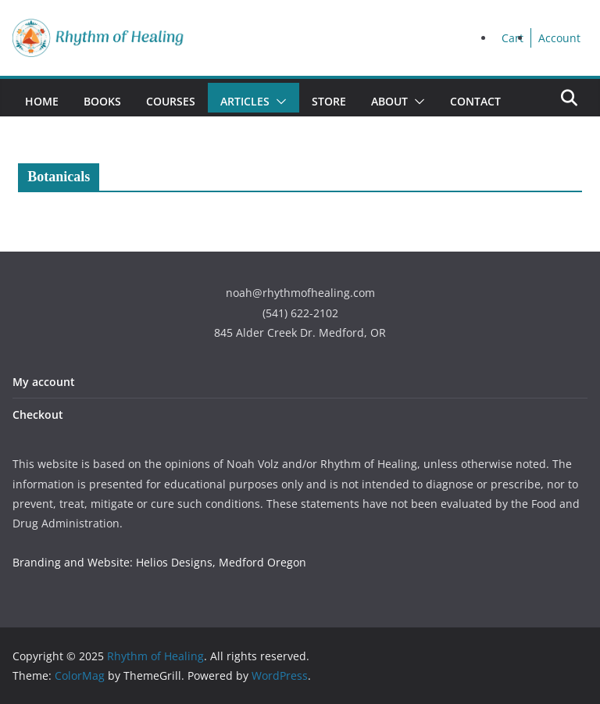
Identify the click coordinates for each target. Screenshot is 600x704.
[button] (278, 102)
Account (559, 37)
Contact (475, 101)
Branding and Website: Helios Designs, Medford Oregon (159, 562)
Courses (170, 101)
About (389, 101)
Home (42, 101)
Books (102, 101)
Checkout (37, 414)
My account (43, 381)
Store (329, 101)
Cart (512, 37)
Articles (245, 101)
